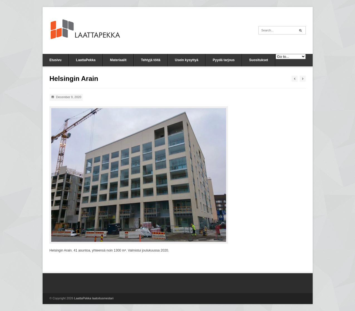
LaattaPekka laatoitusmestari (93, 298)
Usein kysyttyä (186, 60)
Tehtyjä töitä (150, 60)
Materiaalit (118, 60)
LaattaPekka (86, 60)
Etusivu (56, 60)
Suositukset (258, 60)
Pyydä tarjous (224, 60)
